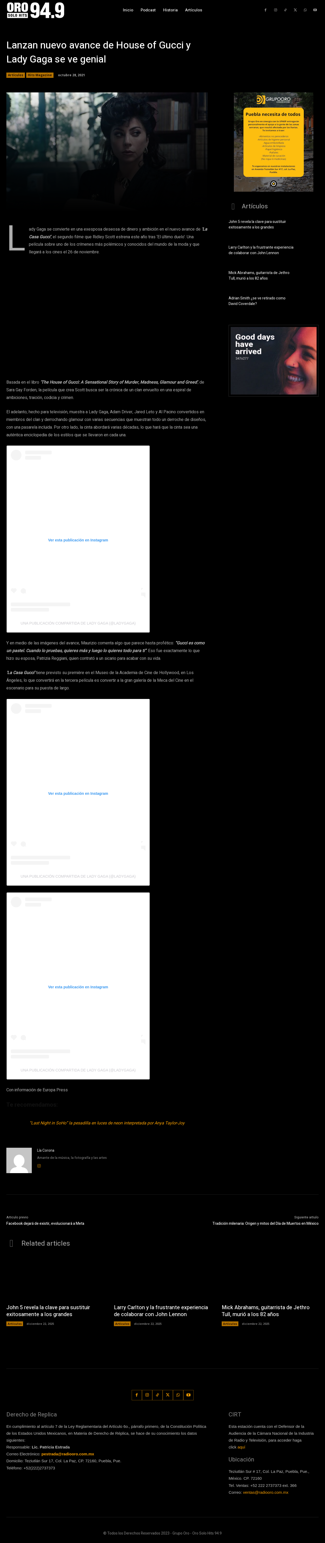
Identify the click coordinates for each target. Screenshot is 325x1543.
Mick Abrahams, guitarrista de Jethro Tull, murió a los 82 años (259, 275)
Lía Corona (45, 1150)
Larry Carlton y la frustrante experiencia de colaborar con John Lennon (261, 250)
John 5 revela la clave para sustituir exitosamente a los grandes (257, 224)
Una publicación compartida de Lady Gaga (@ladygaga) (78, 623)
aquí (241, 1447)
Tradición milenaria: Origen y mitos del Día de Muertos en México (265, 1223)
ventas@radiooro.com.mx (265, 1492)
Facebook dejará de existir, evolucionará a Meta (45, 1223)
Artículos (15, 75)
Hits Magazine (40, 75)
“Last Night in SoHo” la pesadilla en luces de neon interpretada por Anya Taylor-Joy (107, 1123)
